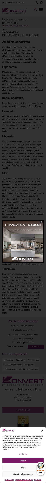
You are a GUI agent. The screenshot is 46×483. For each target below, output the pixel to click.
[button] (42, 431)
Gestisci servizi (22, 454)
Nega (23, 467)
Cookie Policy (9, 480)
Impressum (37, 480)
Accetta (23, 461)
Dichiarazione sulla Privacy (24, 480)
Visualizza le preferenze (23, 474)
